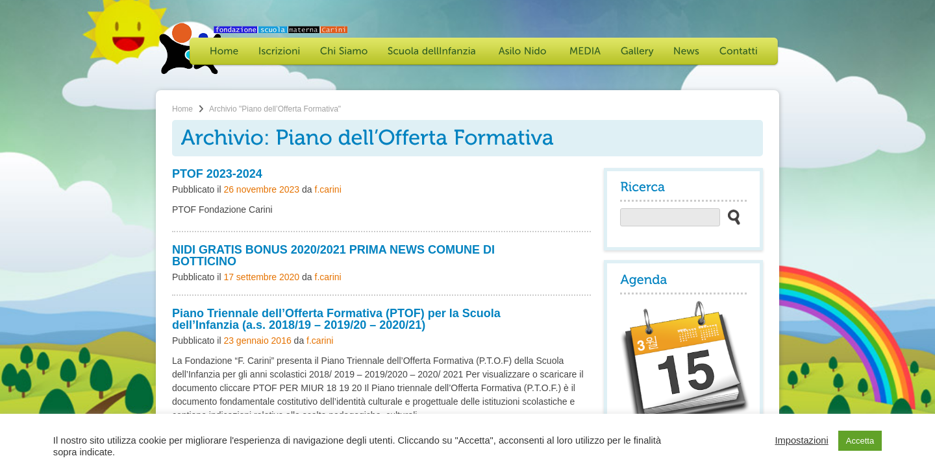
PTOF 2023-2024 (217, 173)
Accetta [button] (860, 441)
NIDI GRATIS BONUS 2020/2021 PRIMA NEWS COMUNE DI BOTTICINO (333, 255)
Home (182, 109)
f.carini (328, 189)
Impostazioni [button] (801, 440)
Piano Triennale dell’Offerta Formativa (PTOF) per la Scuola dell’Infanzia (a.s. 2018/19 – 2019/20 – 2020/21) (336, 319)
